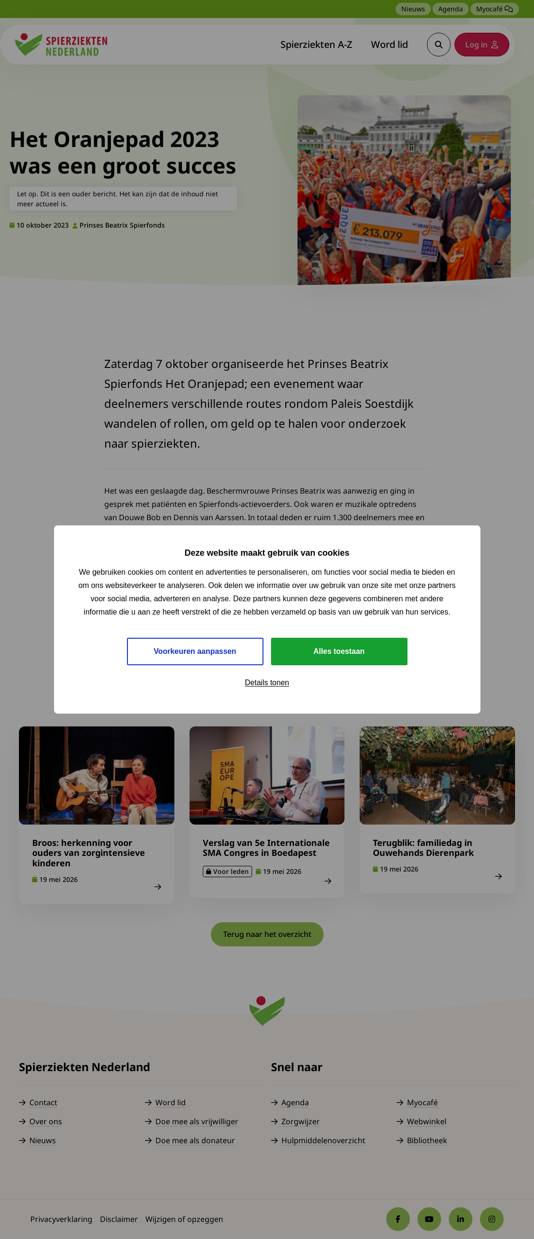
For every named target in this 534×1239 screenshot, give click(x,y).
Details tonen (267, 683)
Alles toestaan (338, 651)
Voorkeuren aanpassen (195, 651)
